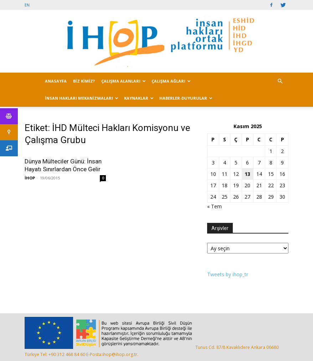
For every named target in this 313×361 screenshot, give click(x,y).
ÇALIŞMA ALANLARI (123, 81)
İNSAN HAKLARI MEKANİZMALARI (81, 98)
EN (27, 4)
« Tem (214, 206)
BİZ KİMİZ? (84, 81)
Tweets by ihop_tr (227, 274)
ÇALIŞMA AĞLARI (171, 81)
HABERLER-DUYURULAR (185, 98)
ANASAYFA (56, 81)
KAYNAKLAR (139, 98)
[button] (279, 81)
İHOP (30, 177)
